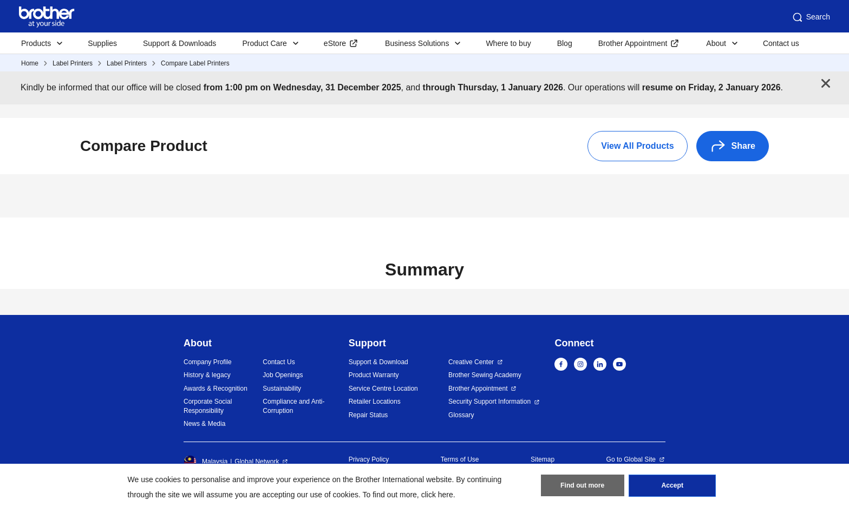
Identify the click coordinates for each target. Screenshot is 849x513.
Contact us (781, 43)
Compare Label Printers (195, 63)
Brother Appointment (633, 43)
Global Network (256, 461)
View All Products (637, 145)
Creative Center (471, 362)
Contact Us (279, 362)
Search (810, 17)
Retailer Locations (375, 401)
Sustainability (282, 388)
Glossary (461, 415)
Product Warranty (374, 375)
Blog (564, 43)
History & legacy (207, 375)
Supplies (102, 43)
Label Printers (73, 63)
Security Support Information (489, 401)
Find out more (582, 486)
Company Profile (208, 362)
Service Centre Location (383, 388)
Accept (672, 486)
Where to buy (508, 43)
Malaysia (205, 461)
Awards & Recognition (215, 388)
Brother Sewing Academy (484, 375)
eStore (335, 43)
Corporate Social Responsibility (208, 406)
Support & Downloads (179, 43)
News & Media (204, 424)
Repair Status (368, 415)
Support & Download (378, 362)
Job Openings (283, 375)
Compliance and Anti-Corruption (293, 406)
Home (29, 63)
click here (437, 494)
